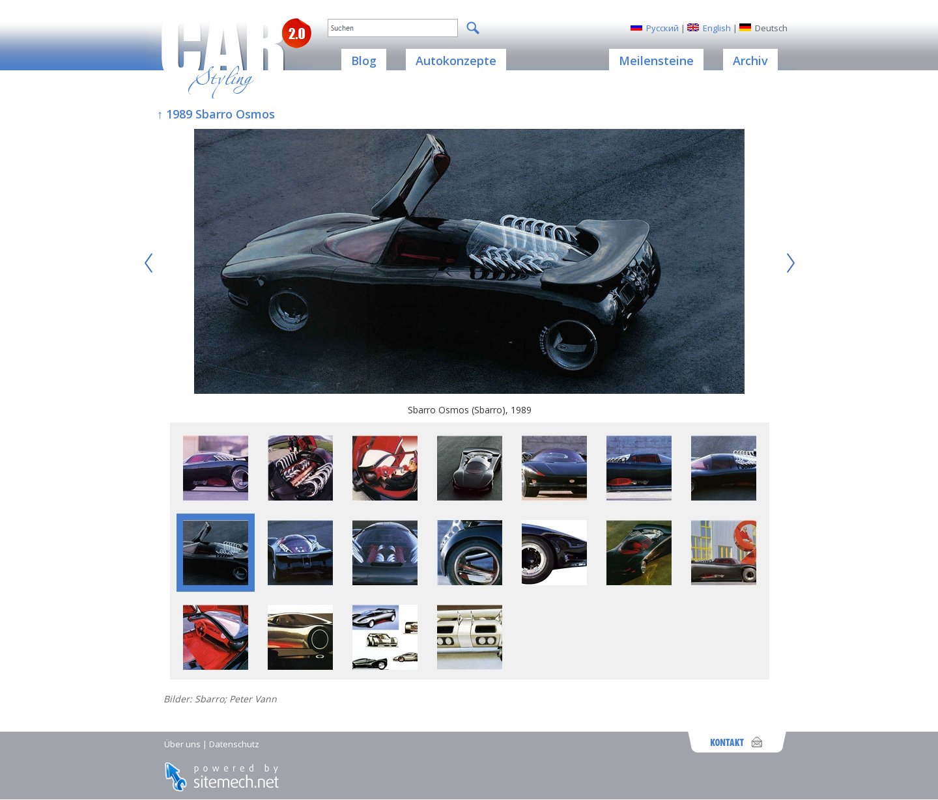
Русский (662, 28)
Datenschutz (234, 744)
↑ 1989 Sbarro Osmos (216, 114)
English (717, 28)
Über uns (182, 744)
